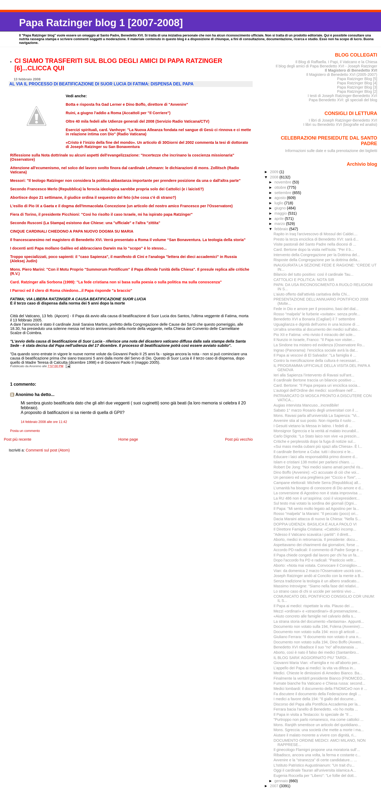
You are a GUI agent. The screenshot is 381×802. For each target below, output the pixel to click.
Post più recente (17, 439)
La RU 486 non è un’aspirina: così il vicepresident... (317, 498)
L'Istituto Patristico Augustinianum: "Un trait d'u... (314, 765)
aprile (279, 218)
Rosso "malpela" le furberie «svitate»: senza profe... (317, 314)
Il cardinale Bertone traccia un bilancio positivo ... (315, 380)
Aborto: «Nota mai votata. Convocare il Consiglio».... (317, 565)
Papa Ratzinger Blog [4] (357, 83)
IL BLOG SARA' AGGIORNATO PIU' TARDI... (312, 658)
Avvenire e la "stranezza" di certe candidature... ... (315, 760)
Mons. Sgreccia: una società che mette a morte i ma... (319, 730)
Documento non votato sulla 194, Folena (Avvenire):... (319, 626)
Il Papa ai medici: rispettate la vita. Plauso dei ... (314, 606)
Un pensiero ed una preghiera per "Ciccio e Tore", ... (317, 477)
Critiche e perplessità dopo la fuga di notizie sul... (315, 441)
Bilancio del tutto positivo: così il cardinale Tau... (313, 274)
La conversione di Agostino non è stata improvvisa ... (318, 493)
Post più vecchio (239, 439)
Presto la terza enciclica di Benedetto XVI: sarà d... (316, 239)
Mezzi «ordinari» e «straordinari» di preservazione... (317, 611)
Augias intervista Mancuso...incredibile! (306, 405)
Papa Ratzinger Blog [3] (357, 87)
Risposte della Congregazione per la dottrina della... (317, 260)
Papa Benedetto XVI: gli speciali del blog (343, 100)
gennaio (281, 781)
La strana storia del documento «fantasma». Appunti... (319, 621)
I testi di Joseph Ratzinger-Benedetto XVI (342, 96)
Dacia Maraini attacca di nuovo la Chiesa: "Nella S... (317, 519)
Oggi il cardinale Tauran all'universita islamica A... (315, 770)
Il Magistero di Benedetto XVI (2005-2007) (341, 74)
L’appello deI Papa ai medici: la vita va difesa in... (315, 668)
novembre (283, 182)
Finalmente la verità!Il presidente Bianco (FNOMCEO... (320, 678)
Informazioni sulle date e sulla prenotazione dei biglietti (331, 151)
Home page (128, 439)
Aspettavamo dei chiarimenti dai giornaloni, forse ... (316, 545)
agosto (280, 198)
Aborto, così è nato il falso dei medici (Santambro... (316, 652)
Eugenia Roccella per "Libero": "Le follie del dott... (315, 775)
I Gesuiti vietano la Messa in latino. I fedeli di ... (313, 426)
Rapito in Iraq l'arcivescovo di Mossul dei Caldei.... (316, 234)
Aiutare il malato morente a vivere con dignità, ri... (315, 735)
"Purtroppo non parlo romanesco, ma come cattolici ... (319, 719)
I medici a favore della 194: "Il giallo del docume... (315, 699)
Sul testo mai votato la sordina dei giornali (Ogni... (315, 503)
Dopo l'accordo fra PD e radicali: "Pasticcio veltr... (315, 560)
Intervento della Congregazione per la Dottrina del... (317, 255)
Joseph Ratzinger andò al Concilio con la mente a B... (319, 576)
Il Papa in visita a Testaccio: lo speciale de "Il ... (313, 714)
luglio (279, 203)
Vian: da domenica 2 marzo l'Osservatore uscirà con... (319, 571)
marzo (280, 224)
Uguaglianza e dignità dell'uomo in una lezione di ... (317, 324)
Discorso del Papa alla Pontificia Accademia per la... (317, 704)
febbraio (281, 229)
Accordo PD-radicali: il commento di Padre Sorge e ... (318, 550)
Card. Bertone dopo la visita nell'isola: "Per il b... (314, 249)
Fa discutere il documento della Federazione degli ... (317, 694)
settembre (283, 193)
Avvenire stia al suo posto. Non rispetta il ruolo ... (314, 420)
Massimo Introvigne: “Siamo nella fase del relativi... (316, 586)
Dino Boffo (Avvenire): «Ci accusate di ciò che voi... (316, 472)
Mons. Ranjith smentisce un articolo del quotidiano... (317, 725)
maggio (281, 213)
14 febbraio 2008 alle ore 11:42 (44, 422)
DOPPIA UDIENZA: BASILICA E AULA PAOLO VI (315, 524)
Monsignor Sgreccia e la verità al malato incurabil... (316, 431)
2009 (274, 172)
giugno (280, 208)
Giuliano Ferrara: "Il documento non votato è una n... (317, 637)
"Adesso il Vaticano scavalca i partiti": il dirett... (312, 534)
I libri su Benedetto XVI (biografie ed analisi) (340, 124)
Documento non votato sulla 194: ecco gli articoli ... (316, 632)
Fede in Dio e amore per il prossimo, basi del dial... (316, 309)
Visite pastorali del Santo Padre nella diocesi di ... (315, 244)
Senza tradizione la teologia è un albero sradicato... (317, 581)
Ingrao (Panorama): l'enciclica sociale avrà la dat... (316, 350)
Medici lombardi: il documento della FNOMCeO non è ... (320, 688)
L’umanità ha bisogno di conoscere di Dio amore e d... (319, 488)
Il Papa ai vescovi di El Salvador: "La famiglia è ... (315, 355)
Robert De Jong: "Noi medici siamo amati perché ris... (318, 467)
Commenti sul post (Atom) (48, 450)
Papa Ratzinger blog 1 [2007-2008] (101, 22)
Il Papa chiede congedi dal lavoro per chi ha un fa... (317, 555)
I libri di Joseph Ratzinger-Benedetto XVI (343, 120)
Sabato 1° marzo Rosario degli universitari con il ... (316, 410)
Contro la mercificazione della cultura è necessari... (316, 360)
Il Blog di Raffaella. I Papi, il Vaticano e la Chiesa (336, 62)
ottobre (280, 187)
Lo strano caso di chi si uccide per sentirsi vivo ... (315, 591)
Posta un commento (25, 431)
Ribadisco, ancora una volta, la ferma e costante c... (317, 755)
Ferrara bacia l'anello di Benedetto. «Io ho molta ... (316, 709)
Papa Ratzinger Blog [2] (357, 91)
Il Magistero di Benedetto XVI (351, 70)
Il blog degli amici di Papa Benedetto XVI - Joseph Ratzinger (326, 66)
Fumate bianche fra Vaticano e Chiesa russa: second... (319, 683)
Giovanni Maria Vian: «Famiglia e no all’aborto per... (317, 663)
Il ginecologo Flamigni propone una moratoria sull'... (317, 750)
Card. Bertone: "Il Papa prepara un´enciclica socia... (317, 385)
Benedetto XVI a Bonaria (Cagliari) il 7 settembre (314, 319)
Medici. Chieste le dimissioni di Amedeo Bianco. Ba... (318, 673)
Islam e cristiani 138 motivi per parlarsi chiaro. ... (314, 462)
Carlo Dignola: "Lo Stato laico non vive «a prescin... (317, 436)
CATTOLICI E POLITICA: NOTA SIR (304, 280)
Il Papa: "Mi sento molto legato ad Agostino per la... (316, 508)
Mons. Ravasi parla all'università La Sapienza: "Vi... (317, 415)
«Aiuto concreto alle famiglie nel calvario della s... (315, 616)
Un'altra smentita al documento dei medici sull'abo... (317, 329)
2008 (274, 177)
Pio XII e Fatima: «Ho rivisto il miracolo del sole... (315, 335)
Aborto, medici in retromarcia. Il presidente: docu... (316, 539)
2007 (274, 786)
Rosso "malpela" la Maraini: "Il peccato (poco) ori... (316, 513)
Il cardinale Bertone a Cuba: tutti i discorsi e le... (313, 452)
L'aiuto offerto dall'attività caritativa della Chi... (312, 294)
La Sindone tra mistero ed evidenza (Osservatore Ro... (319, 345)
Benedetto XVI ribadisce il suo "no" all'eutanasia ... (316, 647)
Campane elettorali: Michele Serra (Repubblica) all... (317, 483)
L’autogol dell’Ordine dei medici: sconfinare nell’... (315, 390)
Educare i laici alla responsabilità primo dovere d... (316, 457)
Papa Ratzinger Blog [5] (357, 79)
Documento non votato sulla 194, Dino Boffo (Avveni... (319, 642)
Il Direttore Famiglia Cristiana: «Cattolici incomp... (315, 529)
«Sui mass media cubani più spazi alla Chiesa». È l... (318, 446)
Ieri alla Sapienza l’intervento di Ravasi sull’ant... (314, 375)
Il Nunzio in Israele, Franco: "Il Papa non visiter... (314, 340)
